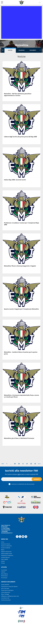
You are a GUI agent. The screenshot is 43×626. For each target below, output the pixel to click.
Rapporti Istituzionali (6, 551)
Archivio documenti (6, 600)
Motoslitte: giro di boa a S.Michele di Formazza (19, 438)
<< (3, 464)
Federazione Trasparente (7, 555)
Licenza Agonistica (5, 592)
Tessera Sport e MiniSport (7, 590)
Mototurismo (4, 575)
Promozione (4, 577)
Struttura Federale (5, 547)
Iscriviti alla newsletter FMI (21, 470)
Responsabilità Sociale (6, 553)
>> (39, 464)
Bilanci (2, 549)
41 (27, 464)
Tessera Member (5, 584)
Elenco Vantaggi (5, 594)
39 (19, 464)
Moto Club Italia (5, 588)
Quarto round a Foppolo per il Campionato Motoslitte (21, 309)
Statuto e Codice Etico (6, 546)
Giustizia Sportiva (5, 557)
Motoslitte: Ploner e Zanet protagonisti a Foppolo (20, 266)
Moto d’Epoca (4, 574)
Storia (2, 542)
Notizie (10, 50)
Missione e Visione (5, 544)
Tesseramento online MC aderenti (9, 586)
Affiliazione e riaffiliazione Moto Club (10, 596)
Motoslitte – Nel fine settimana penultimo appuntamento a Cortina (17, 94)
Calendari (21, 50)
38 (15, 464)
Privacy (3, 563)
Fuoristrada (4, 570)
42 (31, 464)
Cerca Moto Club (5, 598)
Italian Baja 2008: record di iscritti (15, 180)
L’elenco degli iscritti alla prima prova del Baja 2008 (20, 137)
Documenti (33, 50)
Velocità (3, 572)
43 (35, 464)
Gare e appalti (4, 559)
